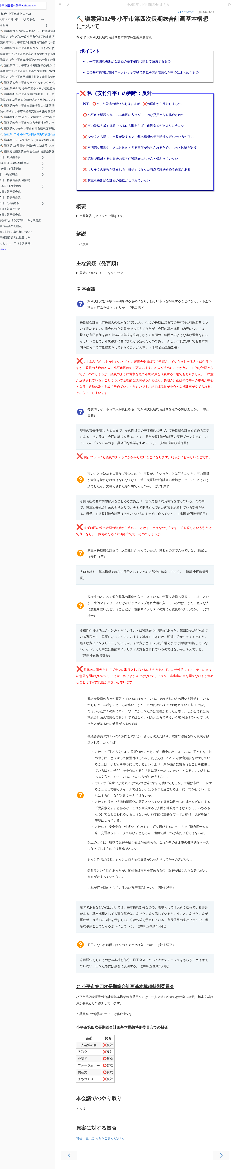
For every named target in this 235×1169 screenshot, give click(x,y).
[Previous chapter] (69, 1155)
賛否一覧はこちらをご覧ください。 (101, 1138)
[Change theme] (68, 4)
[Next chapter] (221, 1155)
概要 (81, 206)
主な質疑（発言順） (98, 263)
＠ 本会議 (85, 289)
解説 (81, 234)
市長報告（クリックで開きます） (102, 216)
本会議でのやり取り (99, 1098)
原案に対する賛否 (96, 1128)
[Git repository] (229, 4)
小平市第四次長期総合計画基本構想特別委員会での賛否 (122, 1027)
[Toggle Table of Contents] (60, 4)
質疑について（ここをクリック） (102, 273)
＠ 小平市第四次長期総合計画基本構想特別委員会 (125, 986)
